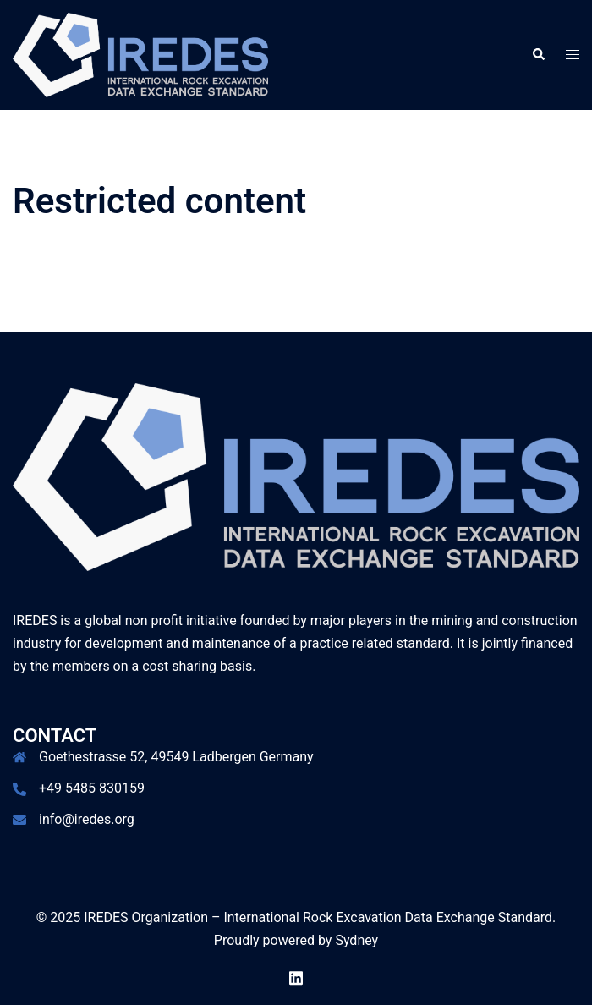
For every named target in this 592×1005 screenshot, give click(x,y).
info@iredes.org (86, 819)
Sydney (356, 940)
